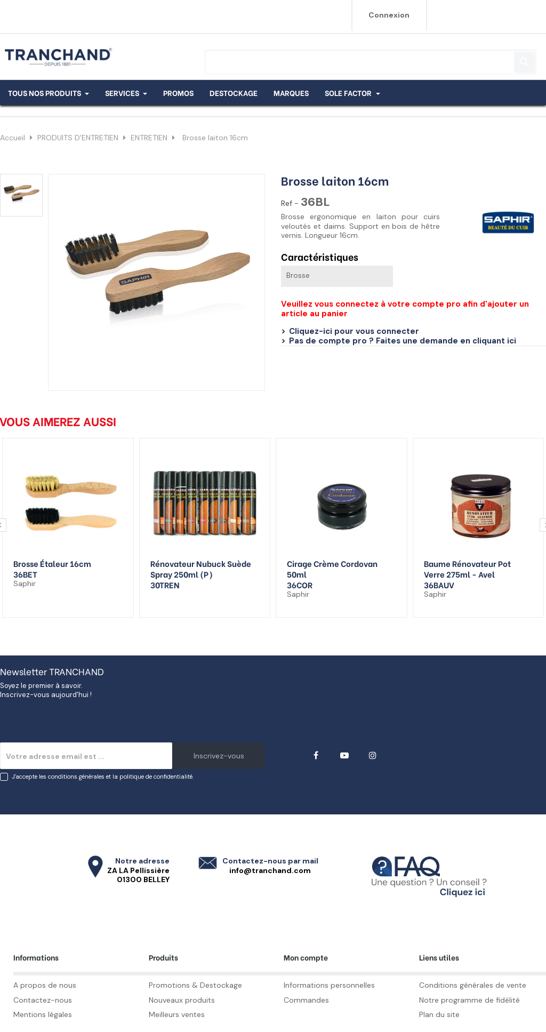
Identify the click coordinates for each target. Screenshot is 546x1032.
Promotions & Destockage (195, 985)
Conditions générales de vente (472, 985)
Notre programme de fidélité (469, 1000)
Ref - (290, 203)
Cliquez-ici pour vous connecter (354, 331)
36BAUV (439, 584)
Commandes (306, 1000)
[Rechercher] (370, 57)
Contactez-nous (42, 1000)
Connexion (389, 15)
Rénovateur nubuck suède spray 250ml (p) (200, 568)
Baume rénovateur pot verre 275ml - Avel (467, 568)
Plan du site (439, 1014)
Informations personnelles (329, 985)
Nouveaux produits (182, 1000)
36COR (299, 584)
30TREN (165, 584)
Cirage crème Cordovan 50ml (332, 568)
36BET (25, 574)
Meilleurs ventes (177, 1014)
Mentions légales (42, 1014)
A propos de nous (44, 985)
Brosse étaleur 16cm (52, 563)
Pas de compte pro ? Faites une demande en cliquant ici (402, 340)
